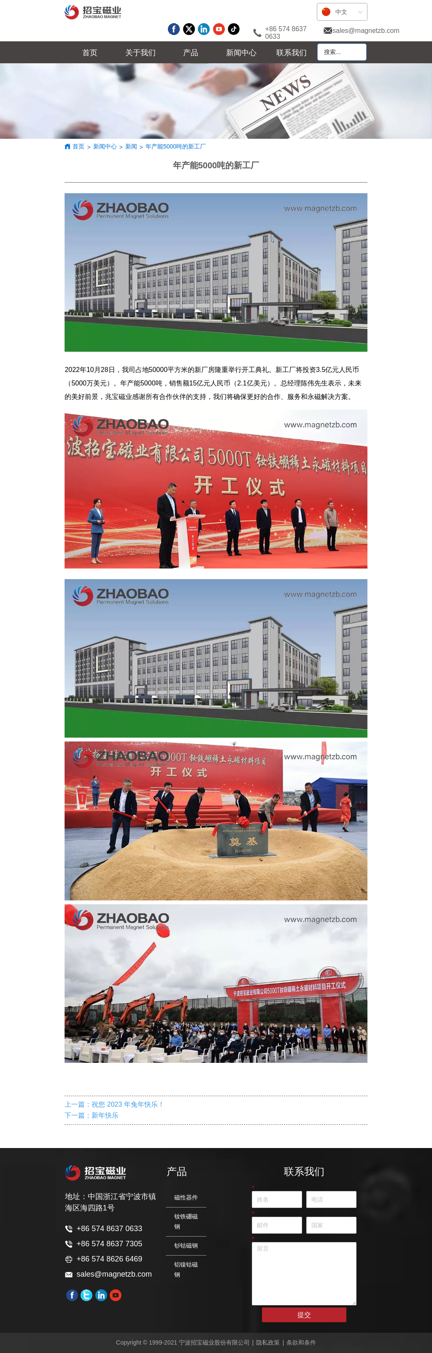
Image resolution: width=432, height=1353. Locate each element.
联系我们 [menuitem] (291, 53)
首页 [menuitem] (89, 53)
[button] (140, 52)
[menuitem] (140, 52)
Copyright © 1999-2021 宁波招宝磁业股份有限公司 (183, 1342)
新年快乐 (105, 1115)
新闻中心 (105, 146)
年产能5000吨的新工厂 (176, 146)
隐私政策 (268, 1342)
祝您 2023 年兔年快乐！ (128, 1104)
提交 (304, 1314)
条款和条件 (301, 1342)
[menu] (191, 52)
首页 (78, 146)
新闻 (131, 146)
